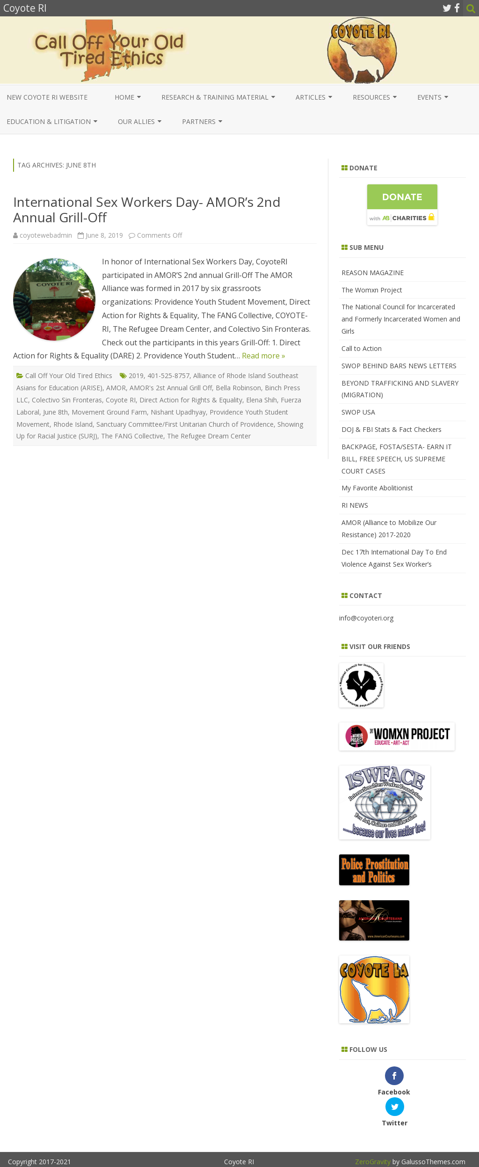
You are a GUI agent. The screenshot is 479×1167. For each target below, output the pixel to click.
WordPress (447, 1143)
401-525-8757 (168, 375)
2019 (136, 375)
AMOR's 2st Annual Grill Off (171, 387)
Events (429, 97)
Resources (371, 97)
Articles (311, 97)
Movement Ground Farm (109, 412)
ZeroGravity (373, 1130)
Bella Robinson (238, 387)
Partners (199, 121)
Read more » (263, 355)
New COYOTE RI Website (47, 97)
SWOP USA (358, 412)
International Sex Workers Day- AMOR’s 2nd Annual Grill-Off (147, 209)
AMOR (116, 387)
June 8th (55, 412)
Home (124, 97)
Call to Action (361, 348)
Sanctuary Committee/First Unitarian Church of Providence (185, 424)
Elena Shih (261, 399)
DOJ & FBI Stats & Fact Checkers (391, 429)
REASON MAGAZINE (372, 272)
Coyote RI (121, 399)
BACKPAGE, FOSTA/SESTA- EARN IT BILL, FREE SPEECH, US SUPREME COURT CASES (396, 458)
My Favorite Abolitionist (377, 487)
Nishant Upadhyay (178, 412)
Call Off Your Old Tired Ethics (68, 375)
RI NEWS (354, 505)
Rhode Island (73, 424)
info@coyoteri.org (366, 617)
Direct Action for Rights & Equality (190, 399)
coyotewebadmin (46, 235)
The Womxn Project (371, 289)
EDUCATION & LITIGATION (49, 121)
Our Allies (136, 121)
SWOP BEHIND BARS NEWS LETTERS (399, 365)
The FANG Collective (132, 435)
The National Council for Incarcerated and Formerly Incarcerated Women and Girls (400, 319)
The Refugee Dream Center (209, 435)
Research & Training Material (215, 97)
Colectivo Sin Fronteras (67, 399)
